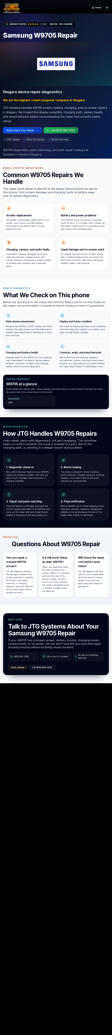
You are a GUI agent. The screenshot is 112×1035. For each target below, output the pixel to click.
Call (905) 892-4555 (42, 667)
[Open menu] (107, 7)
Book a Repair (17, 667)
